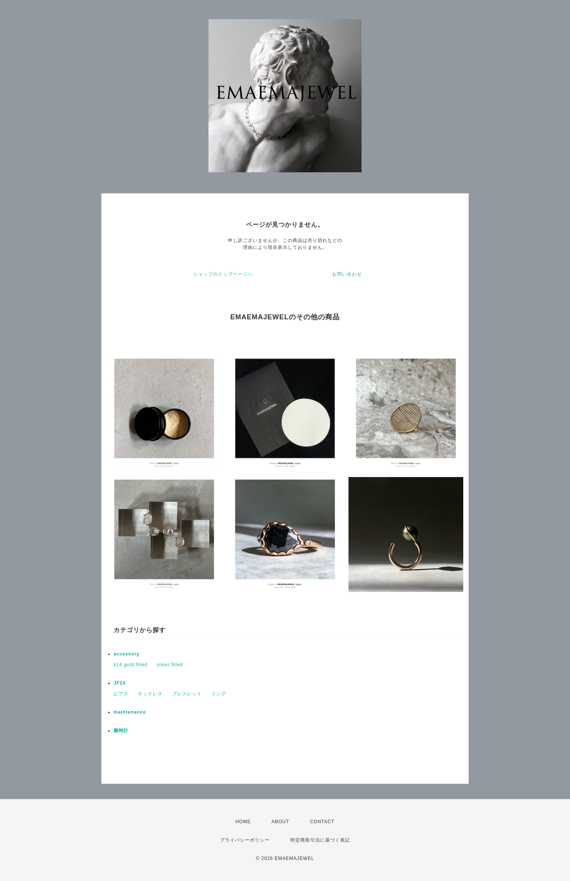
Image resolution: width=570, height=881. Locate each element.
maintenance (130, 712)
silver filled (170, 664)
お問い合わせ (347, 274)
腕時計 (121, 730)
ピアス (121, 693)
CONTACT (322, 821)
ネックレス (150, 693)
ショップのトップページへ (223, 274)
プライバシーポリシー (245, 840)
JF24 (119, 683)
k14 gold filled (130, 664)
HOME (243, 821)
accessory (127, 654)
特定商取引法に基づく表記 (320, 840)
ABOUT (280, 821)
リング (218, 693)
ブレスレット (187, 693)
